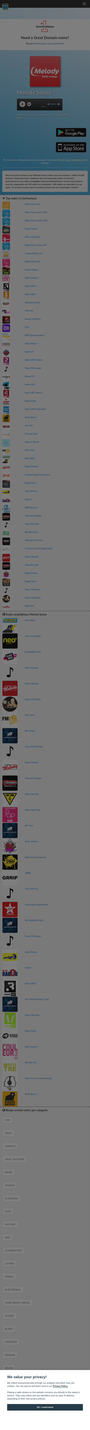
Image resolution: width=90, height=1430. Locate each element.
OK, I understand (45, 1407)
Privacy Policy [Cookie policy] (60, 1386)
